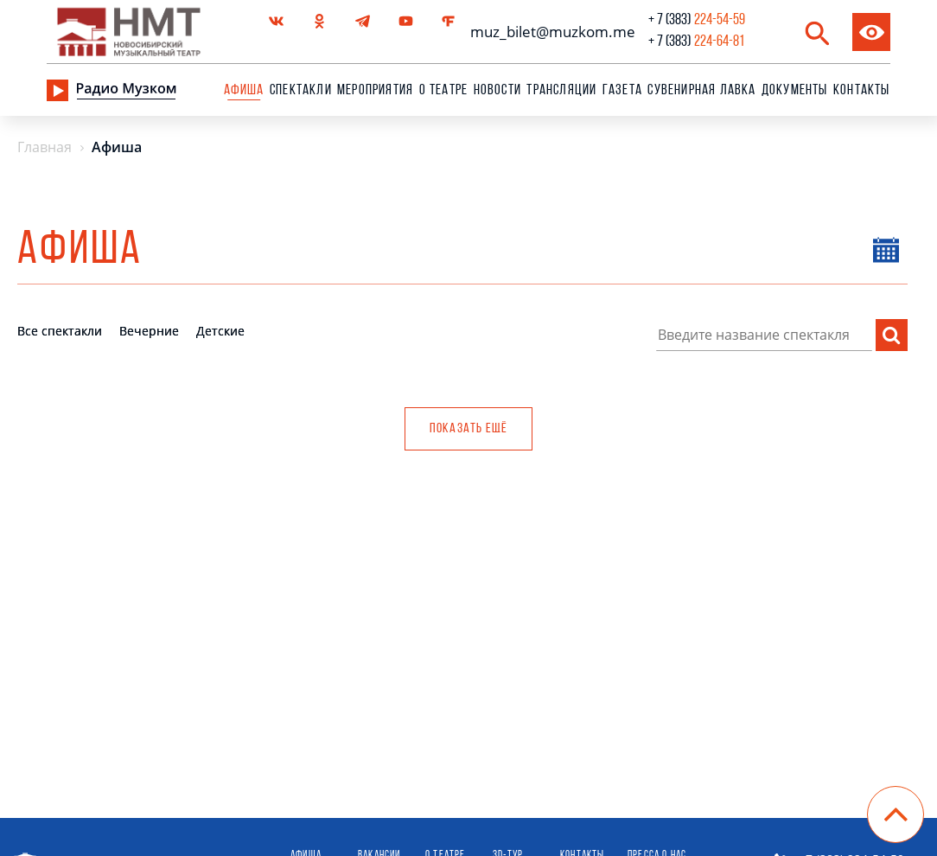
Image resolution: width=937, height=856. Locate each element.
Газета (622, 90)
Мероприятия (375, 90)
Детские (220, 331)
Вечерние (149, 331)
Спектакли (301, 90)
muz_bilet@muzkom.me (548, 32)
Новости (497, 90)
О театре (443, 90)
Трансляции (561, 90)
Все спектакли (59, 331)
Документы (795, 90)
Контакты (861, 90)
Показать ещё (468, 429)
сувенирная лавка (701, 90)
